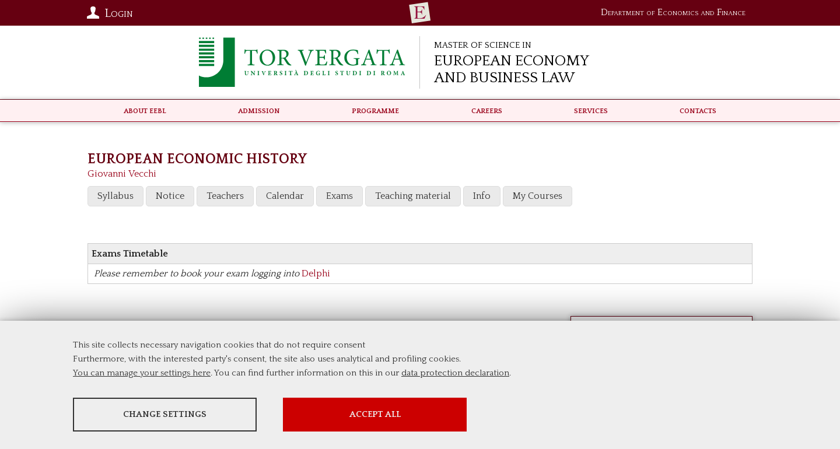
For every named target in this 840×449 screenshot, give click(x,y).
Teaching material (413, 196)
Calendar (285, 196)
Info (482, 196)
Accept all (375, 414)
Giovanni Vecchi (122, 174)
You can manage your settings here (142, 373)
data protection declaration (455, 373)
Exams (339, 196)
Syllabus (115, 196)
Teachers (225, 196)
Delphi (316, 273)
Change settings (164, 414)
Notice (170, 196)
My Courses (537, 196)
